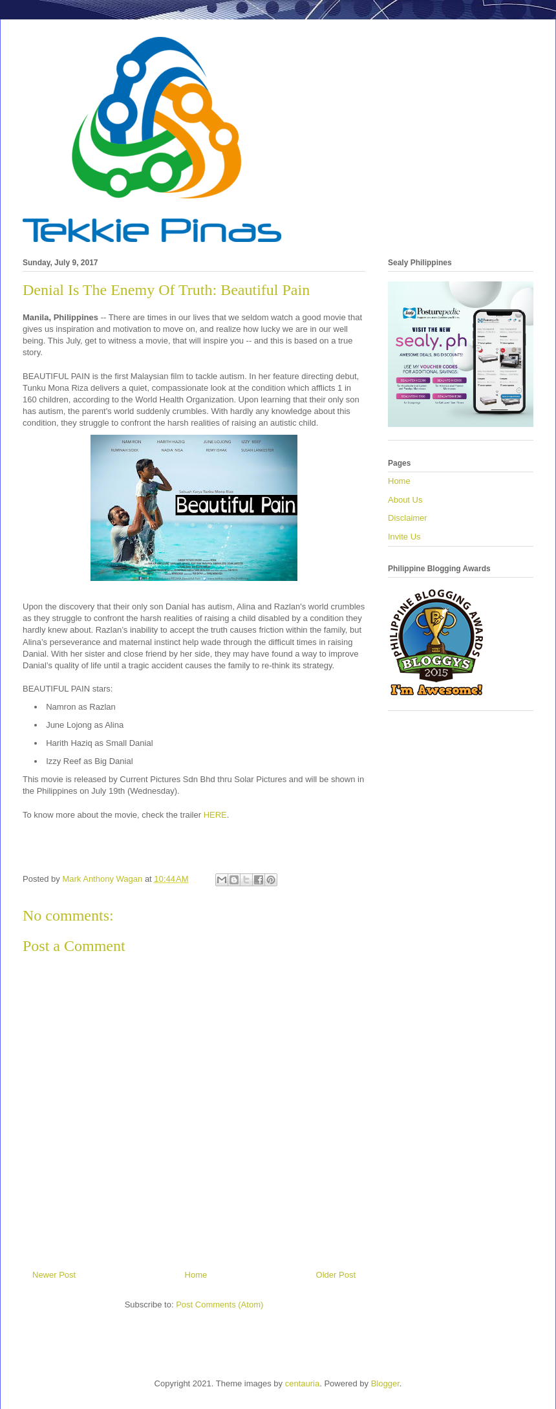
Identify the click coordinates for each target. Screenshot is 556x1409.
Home (196, 1275)
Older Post (336, 1275)
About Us (405, 500)
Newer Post (54, 1275)
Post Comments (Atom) (219, 1304)
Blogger (385, 1383)
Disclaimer (407, 518)
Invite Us (404, 536)
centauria (302, 1383)
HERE (215, 815)
